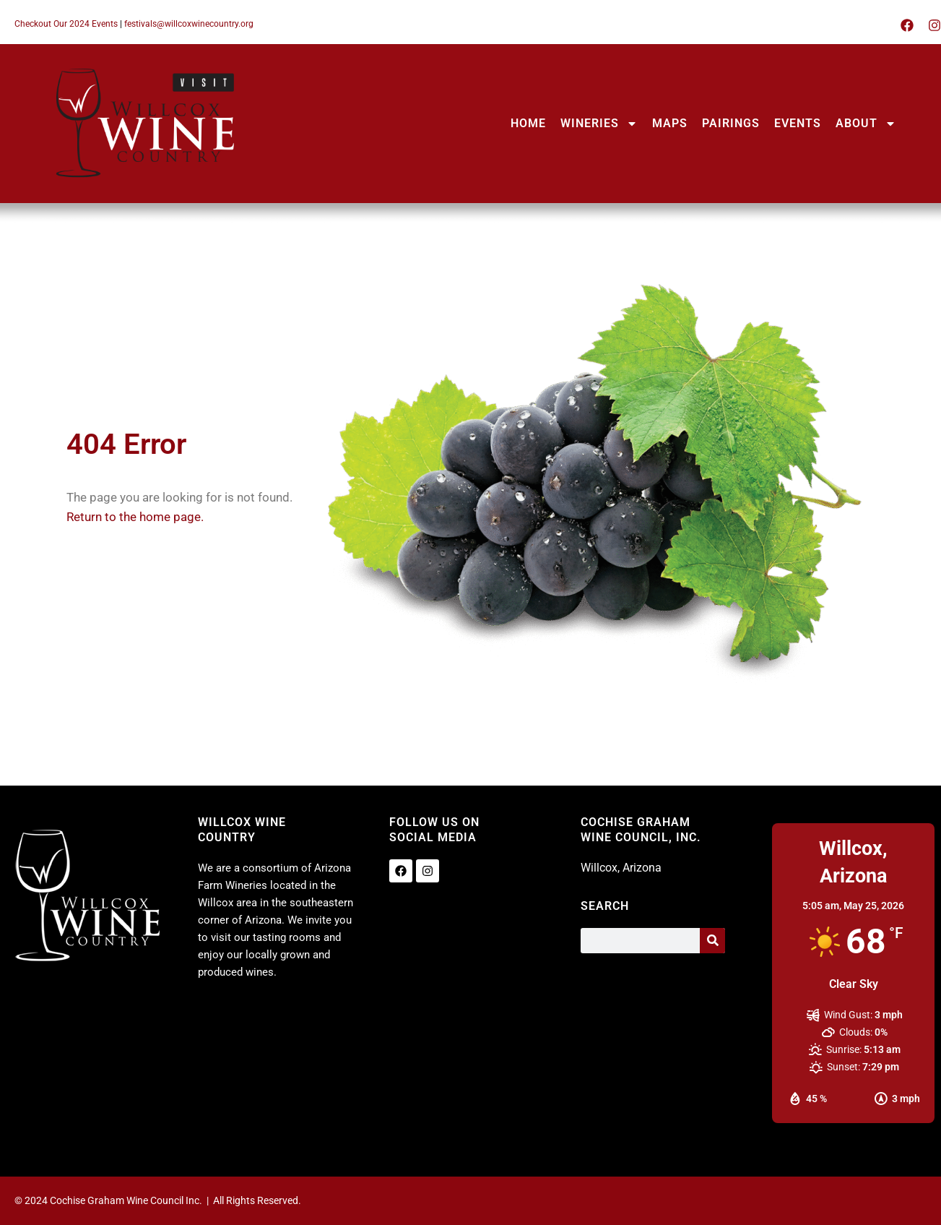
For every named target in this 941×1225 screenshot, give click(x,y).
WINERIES (599, 124)
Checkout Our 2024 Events (66, 24)
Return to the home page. (135, 517)
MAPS (670, 123)
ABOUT (866, 124)
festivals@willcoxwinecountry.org (188, 24)
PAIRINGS (731, 123)
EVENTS (797, 123)
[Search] (712, 940)
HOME (528, 123)
